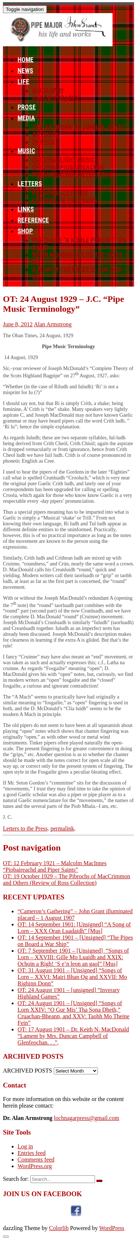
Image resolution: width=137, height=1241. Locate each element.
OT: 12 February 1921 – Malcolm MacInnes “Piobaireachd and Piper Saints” (55, 866)
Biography (48, 90)
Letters (30, 183)
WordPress (111, 1228)
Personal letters (60, 193)
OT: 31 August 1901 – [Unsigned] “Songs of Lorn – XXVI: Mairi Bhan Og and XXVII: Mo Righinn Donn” (72, 977)
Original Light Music (63, 160)
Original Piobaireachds (68, 167)
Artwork (46, 134)
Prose (27, 107)
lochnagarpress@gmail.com (86, 1118)
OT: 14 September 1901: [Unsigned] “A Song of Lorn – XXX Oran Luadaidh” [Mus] (74, 927)
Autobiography (55, 98)
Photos (43, 141)
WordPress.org (35, 1166)
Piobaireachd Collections (72, 174)
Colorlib (58, 1228)
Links (26, 209)
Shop (25, 231)
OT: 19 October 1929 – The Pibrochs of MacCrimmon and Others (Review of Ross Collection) (66, 879)
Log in (25, 1146)
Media (26, 118)
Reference (33, 220)
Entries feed (32, 1153)
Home (26, 59)
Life (23, 81)
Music (26, 151)
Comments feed (36, 1159)
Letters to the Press (64, 200)
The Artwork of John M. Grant (79, 127)
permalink (62, 828)
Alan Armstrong (53, 324)
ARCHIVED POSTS (27, 1070)
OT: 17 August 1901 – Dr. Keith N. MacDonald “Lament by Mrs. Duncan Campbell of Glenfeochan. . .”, (73, 1036)
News (25, 70)
